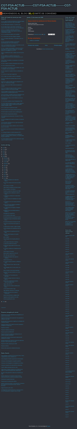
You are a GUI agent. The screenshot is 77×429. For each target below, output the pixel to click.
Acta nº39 (67, 296)
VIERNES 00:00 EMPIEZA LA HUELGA (70, 166)
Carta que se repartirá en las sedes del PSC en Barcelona (11, 365)
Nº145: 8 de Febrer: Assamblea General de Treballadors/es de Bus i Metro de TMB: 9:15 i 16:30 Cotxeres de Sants (12, 95)
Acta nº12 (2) (67, 381)
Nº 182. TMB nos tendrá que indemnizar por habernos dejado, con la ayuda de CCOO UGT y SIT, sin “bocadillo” (12, 22)
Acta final (67, 238)
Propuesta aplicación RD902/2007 (7, 331)
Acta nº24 (67, 337)
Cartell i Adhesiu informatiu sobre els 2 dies (9, 367)
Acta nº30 (67, 313)
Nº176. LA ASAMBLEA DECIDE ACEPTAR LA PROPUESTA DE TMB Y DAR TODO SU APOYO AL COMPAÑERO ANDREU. (11, 31)
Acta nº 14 (67, 368)
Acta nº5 (67, 398)
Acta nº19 (67, 358)
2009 (4, 154)
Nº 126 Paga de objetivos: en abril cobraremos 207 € (11, 132)
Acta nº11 (67, 386)
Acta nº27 (67, 325)
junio (5, 169)
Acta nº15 (67, 366)
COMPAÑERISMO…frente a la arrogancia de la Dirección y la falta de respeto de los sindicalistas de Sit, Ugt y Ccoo (70, 106)
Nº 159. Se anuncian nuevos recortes (8, 65)
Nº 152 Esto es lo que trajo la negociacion (9, 74)
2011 (4, 151)
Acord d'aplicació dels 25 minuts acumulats (70, 371)
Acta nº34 (67, 307)
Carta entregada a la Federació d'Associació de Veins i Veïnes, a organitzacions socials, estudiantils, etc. (12, 356)
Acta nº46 (67, 275)
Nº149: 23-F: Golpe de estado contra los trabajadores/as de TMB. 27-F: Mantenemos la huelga (12, 82)
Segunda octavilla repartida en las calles (10, 297)
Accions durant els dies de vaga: (9, 288)
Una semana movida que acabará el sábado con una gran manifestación (70, 129)
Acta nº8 (67, 392)
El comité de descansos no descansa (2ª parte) (11, 217)
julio (5, 167)
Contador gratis (3, 307)
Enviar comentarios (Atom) (47, 49)
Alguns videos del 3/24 (7, 283)
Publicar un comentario (34, 40)
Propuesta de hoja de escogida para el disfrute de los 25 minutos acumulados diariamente (11, 334)
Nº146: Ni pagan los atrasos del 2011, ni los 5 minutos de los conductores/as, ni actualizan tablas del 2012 (12, 92)
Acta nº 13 (67, 374)
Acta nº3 (67, 409)
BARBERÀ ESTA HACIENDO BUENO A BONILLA (69, 136)
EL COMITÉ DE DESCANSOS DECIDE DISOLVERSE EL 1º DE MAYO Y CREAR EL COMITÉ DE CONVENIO (70, 25)
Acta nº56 (67, 240)
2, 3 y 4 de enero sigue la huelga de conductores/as (70, 163)
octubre (5, 161)
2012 (4, 149)
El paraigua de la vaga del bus (9, 213)
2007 (4, 301)
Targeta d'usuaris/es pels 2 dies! (7, 387)
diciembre (6, 158)
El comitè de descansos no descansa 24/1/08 (11, 221)
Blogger (48, 426)
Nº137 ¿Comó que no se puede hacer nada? (9, 107)
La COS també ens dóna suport (9, 215)
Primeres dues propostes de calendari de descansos (10, 348)
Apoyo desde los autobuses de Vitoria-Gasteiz (12, 187)
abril (5, 172)
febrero (5, 176)
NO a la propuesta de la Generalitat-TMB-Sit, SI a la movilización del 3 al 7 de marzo (70, 112)
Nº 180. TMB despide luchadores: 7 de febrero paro (10, 24)
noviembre (6, 159)
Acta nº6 (67, 396)
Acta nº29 (67, 320)
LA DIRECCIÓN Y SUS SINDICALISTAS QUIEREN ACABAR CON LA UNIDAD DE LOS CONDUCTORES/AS (70, 55)
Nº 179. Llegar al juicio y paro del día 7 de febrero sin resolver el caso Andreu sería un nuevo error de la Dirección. (12, 27)
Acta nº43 (67, 287)
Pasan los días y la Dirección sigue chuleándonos (68, 182)
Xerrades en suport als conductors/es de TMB (11, 191)
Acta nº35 (67, 304)
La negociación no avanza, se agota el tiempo (11, 226)
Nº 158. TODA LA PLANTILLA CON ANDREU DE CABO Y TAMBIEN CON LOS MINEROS (12, 68)
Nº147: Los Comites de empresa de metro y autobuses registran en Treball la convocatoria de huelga (11, 89)
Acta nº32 (67, 311)
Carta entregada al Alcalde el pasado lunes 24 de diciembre (12, 358)
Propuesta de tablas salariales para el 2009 (9, 343)
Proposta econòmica (5, 345)
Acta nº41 (67, 292)
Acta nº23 (67, 340)
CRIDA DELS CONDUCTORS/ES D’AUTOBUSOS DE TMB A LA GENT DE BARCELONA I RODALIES (12, 370)
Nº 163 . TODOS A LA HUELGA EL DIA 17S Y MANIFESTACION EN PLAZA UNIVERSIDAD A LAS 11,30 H (12, 57)
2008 (4, 156)
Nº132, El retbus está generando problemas (9, 113)
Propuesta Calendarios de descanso (7, 329)
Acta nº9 (67, 390)
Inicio (46, 45)
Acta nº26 (67, 330)
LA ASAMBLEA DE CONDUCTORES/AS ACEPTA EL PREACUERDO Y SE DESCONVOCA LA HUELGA (69, 38)
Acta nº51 (67, 251)
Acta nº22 (67, 348)
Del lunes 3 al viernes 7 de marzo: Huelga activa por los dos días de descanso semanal (70, 100)
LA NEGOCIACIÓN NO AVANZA (10, 243)
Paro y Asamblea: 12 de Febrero (9, 189)
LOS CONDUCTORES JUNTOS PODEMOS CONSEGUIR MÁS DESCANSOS (69, 209)
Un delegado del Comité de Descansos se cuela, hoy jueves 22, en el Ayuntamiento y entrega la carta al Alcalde (12, 390)
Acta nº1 (67, 416)
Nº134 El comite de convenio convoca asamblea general (11, 111)
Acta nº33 (67, 309)
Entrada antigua (58, 45)
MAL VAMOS (6, 237)
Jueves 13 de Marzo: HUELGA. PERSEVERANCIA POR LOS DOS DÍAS (70, 87)
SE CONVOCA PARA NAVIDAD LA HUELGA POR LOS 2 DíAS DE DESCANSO (70, 187)
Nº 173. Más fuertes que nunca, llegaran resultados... (11, 36)
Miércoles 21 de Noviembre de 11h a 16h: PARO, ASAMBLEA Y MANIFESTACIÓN (70, 223)
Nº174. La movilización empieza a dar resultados (10, 34)
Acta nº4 (67, 404)
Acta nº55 (67, 243)
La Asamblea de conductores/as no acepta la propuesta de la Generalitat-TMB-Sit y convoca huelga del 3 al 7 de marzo (70, 118)
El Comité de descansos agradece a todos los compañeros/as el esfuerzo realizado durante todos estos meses (70, 31)
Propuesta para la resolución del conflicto (9, 381)
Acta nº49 (67, 265)
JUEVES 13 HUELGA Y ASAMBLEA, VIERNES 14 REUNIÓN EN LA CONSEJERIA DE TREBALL (70, 81)
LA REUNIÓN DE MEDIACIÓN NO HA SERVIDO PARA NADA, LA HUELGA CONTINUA (70, 170)
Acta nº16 (67, 364)
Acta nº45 (67, 277)
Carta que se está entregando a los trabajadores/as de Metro (12, 363)
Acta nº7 (67, 394)
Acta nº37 (67, 300)
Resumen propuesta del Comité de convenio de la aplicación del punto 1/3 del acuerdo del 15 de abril (12, 341)
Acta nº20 (67, 356)
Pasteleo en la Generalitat (70, 125)
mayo (5, 170)
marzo (5, 174)
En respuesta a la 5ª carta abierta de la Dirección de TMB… (70, 151)
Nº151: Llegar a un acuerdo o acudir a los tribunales (11, 76)
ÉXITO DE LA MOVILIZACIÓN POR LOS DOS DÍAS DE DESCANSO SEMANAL (70, 203)
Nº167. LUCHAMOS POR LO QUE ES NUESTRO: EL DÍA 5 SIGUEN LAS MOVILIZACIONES (12, 46)
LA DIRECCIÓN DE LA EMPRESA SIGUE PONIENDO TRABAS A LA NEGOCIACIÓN (70, 198)
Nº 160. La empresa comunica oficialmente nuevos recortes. (12, 63)
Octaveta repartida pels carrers (9, 298)
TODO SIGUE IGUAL (7, 259)
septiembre (6, 163)
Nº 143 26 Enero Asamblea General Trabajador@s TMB (11, 101)
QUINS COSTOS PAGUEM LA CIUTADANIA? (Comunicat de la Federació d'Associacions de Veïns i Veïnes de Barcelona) (12, 384)
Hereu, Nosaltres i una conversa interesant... (11, 270)
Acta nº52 (67, 249)
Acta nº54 (67, 245)
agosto (5, 165)
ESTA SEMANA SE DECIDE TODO (69, 71)
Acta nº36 (67, 302)
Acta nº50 (67, 256)
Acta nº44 (67, 279)
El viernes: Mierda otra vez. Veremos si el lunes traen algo (70, 45)
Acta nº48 (67, 267)
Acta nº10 (67, 388)
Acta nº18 (67, 360)
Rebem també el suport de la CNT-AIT (10, 253)
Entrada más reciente (33, 45)
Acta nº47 (67, 269)
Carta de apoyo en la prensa (8, 251)
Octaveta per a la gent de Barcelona (7, 379)
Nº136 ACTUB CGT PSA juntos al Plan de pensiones (11, 109)
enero (5, 178)
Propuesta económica (5, 327)
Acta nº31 (67, 318)
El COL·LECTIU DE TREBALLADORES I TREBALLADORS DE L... (11, 205)
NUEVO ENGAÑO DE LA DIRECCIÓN (11, 295)
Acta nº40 (67, 294)
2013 (4, 147)
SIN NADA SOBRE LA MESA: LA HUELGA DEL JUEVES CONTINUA (70, 75)
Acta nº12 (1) (67, 383)
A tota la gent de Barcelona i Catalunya (10, 241)
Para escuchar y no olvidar (8, 185)
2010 (4, 152)
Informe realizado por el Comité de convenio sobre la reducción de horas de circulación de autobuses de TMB (11, 376)
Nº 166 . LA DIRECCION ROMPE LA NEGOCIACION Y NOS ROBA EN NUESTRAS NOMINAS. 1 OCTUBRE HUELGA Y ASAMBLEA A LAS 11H (12, 49)
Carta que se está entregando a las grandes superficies (11, 360)
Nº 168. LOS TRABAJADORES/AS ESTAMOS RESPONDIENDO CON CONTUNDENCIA (10, 42)
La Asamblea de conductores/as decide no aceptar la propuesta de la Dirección (70, 61)
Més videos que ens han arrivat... (9, 254)
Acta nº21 (67, 350)
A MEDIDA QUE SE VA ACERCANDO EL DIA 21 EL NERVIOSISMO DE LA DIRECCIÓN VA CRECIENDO (70, 176)
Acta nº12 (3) (67, 379)
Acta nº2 (67, 414)
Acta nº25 (67, 335)
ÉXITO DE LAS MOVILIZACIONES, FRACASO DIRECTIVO (10, 281)
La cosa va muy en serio (69, 51)
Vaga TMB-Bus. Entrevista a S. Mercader (11, 290)
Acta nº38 (67, 298)
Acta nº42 (67, 290)
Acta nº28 (67, 323)
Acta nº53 (67, 247)
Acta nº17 (67, 362)
